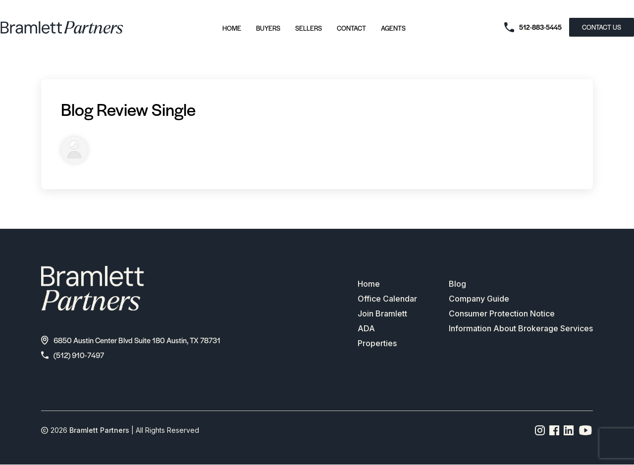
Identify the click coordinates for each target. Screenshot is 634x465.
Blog (457, 284)
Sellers (308, 28)
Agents (393, 28)
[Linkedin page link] (569, 430)
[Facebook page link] (554, 430)
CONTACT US (601, 27)
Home (231, 28)
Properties (377, 343)
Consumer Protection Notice (502, 313)
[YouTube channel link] (585, 430)
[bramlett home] (62, 27)
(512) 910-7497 (72, 355)
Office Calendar (387, 299)
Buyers (268, 28)
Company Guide (479, 299)
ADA (366, 328)
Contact (351, 28)
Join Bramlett (382, 313)
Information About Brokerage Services (521, 328)
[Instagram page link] (540, 430)
